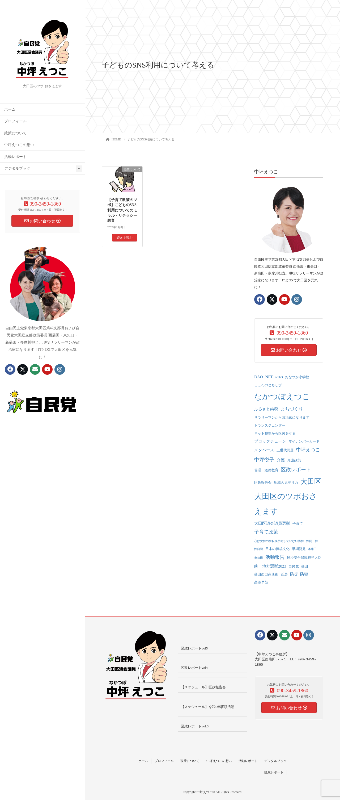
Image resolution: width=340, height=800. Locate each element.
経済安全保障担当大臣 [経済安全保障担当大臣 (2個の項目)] (304, 558)
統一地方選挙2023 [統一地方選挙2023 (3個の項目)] (270, 566)
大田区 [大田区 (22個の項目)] (310, 481)
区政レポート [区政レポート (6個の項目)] (296, 469)
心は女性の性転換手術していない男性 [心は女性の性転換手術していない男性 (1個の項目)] (279, 541)
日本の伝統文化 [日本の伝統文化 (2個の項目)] (277, 549)
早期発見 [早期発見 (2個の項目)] (299, 549)
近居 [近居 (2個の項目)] (284, 574)
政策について (15, 133)
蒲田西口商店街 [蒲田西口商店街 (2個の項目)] (266, 574)
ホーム (9, 109)
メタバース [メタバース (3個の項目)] (264, 450)
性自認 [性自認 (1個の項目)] (258, 549)
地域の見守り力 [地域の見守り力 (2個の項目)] (286, 483)
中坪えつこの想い (19, 145)
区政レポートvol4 (194, 668)
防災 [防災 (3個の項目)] (294, 574)
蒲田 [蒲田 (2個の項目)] (304, 566)
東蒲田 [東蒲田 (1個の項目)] (258, 557)
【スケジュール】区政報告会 (203, 687)
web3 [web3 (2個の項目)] (279, 377)
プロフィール (15, 121)
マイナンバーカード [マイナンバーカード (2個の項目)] (304, 441)
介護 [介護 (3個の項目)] (281, 460)
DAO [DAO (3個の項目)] (258, 377)
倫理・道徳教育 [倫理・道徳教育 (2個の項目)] (266, 470)
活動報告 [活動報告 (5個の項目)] (274, 557)
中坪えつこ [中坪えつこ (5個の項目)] (308, 449)
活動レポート (15, 157)
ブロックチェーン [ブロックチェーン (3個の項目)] (270, 441)
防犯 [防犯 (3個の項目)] (304, 574)
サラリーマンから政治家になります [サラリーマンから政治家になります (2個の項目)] (281, 417)
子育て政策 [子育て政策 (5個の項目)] (266, 532)
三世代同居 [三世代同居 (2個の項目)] (285, 450)
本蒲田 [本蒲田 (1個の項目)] (312, 549)
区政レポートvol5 (194, 648)
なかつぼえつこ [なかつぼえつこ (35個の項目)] (282, 396)
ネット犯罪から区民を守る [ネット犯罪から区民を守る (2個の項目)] (275, 433)
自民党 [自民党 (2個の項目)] (293, 566)
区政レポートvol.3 (195, 726)
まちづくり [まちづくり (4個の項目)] (291, 408)
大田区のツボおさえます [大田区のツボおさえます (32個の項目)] (285, 504)
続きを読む (125, 238)
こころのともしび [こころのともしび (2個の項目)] (268, 385)
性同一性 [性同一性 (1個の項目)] (312, 541)
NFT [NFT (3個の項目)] (269, 377)
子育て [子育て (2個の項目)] (297, 524)
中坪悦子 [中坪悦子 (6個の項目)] (264, 459)
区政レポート (273, 772)
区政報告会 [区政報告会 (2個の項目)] (262, 483)
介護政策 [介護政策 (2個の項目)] (294, 460)
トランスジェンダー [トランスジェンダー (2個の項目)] (269, 425)
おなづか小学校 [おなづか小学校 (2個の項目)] (297, 377)
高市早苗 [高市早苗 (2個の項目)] (261, 582)
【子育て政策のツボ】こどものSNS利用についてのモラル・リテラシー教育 (122, 210)
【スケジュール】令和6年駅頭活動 (208, 707)
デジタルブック (17, 168)
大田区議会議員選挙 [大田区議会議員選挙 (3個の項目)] (272, 523)
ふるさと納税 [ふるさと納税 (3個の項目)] (266, 409)
